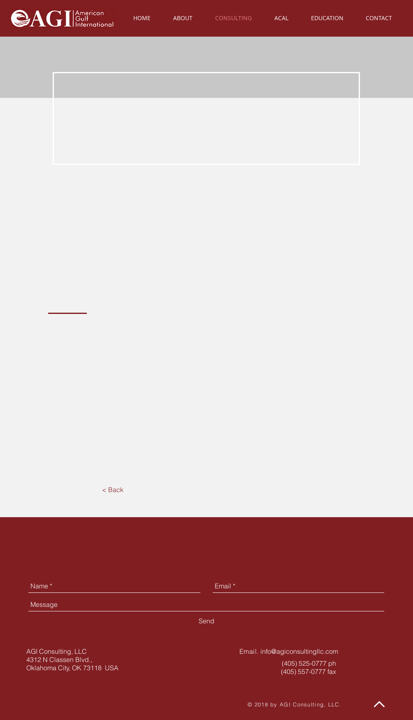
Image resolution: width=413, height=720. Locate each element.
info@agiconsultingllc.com (299, 651)
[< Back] (112, 489)
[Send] (206, 620)
